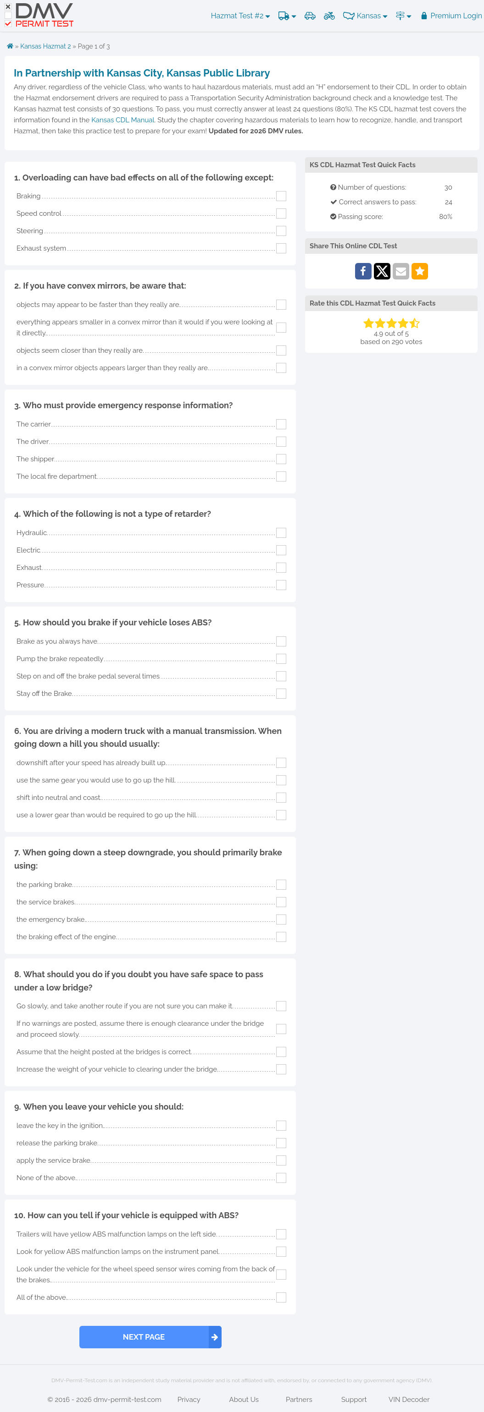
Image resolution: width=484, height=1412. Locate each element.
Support (354, 1400)
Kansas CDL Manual (122, 120)
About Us (244, 1400)
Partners (299, 1400)
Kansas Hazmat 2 (45, 46)
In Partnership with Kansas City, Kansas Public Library (142, 73)
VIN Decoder (409, 1400)
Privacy (189, 1400)
